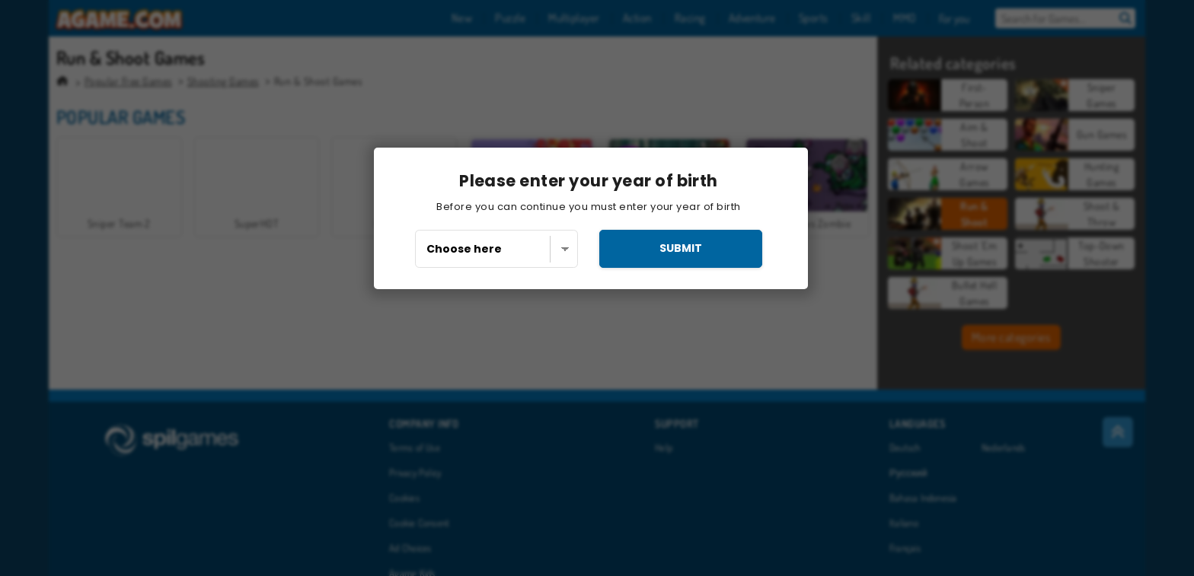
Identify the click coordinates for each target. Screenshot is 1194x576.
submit (680, 248)
